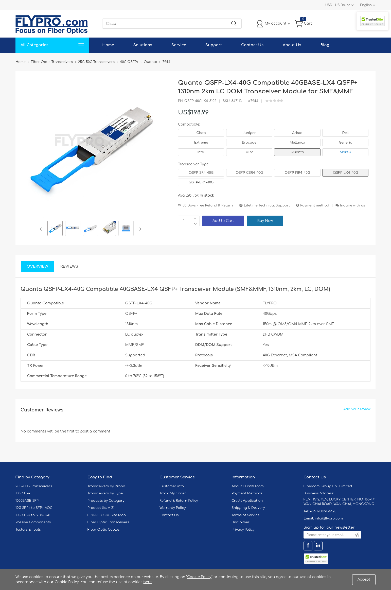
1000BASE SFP (27, 500)
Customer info (171, 486)
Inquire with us (352, 205)
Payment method (314, 205)
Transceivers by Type (105, 493)
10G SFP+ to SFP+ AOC (33, 508)
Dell (345, 133)
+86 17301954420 (323, 511)
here (147, 582)
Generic (345, 142)
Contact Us (252, 45)
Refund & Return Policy (178, 500)
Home (108, 45)
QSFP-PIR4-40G (297, 173)
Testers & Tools (28, 529)
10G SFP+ (22, 493)
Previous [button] (42, 229)
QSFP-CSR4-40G (249, 173)
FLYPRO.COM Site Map (106, 515)
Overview (37, 266)
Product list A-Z (100, 508)
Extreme (201, 142)
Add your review (356, 409)
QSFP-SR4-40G (201, 173)
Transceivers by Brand (106, 486)
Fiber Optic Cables (103, 529)
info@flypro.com (329, 518)
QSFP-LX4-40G (345, 173)
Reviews (69, 266)
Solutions (142, 45)
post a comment (95, 431)
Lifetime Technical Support (267, 205)
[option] (55, 229)
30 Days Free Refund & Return (208, 205)
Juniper (249, 133)
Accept (364, 579)
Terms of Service (245, 515)
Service (178, 45)
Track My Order (172, 493)
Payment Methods (247, 493)
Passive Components (33, 522)
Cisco (201, 133)
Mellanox (297, 142)
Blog (325, 45)
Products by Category (106, 500)
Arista (297, 133)
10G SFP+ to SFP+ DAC (33, 515)
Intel (201, 152)
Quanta (297, 152)
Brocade (249, 142)
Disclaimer (241, 522)
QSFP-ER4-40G (201, 182)
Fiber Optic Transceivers (108, 522)
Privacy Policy (243, 529)
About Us (292, 45)
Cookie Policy (199, 577)
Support (213, 45)
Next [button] (139, 229)
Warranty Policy (172, 508)
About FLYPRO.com (248, 486)
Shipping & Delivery (248, 508)
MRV (249, 152)
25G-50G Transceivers (33, 486)
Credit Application (247, 500)
